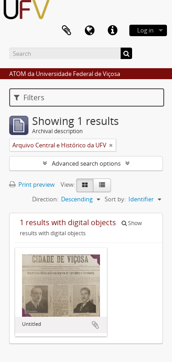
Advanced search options (86, 163)
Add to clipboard (95, 325)
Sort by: (115, 199)
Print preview (32, 184)
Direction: (45, 199)
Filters (29, 97)
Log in (145, 30)
